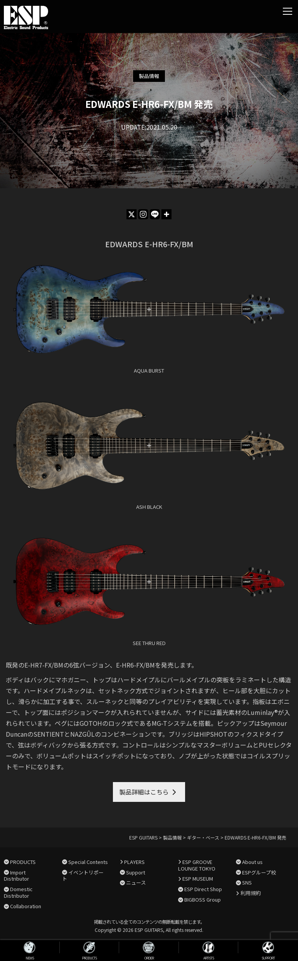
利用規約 (251, 893)
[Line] (155, 214)
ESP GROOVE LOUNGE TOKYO (196, 865)
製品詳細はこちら (144, 791)
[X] (131, 214)
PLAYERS (134, 862)
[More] (166, 214)
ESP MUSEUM (197, 878)
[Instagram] (143, 214)
